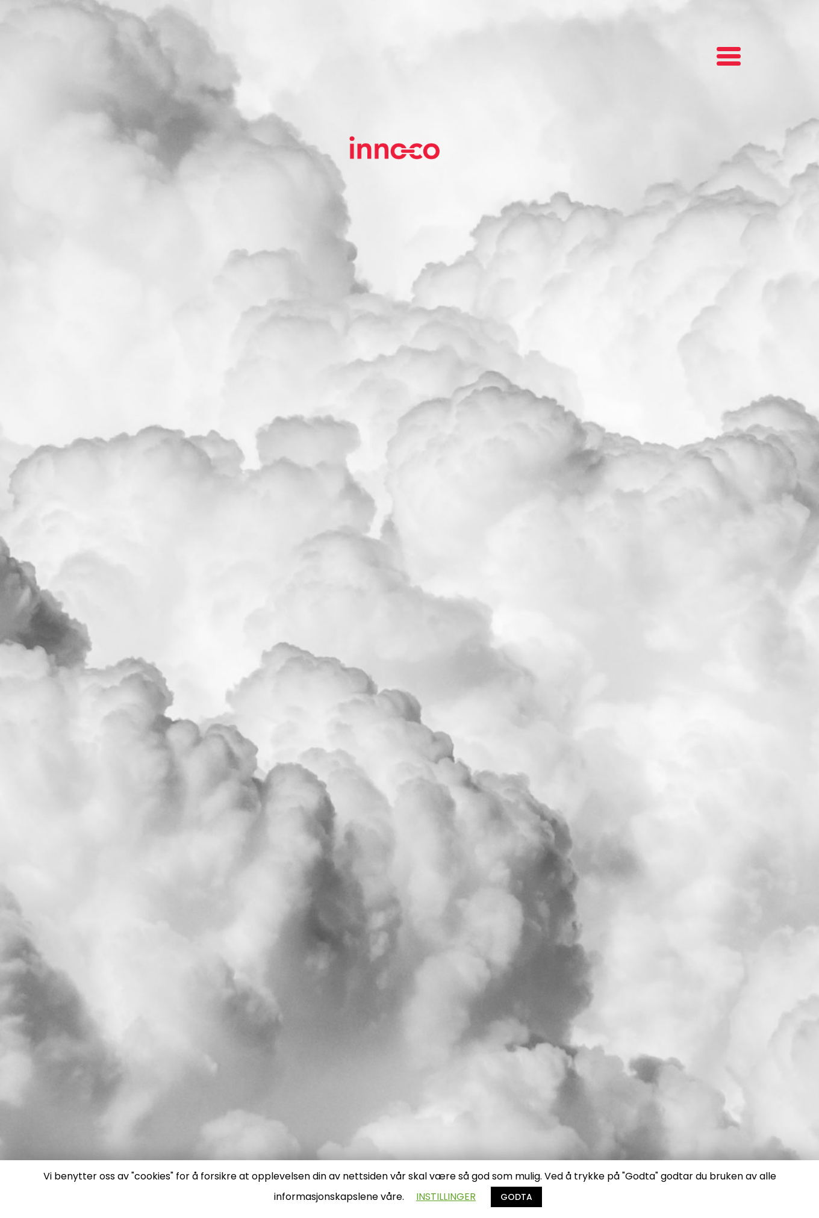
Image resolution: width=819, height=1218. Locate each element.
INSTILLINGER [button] (446, 1197)
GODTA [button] (516, 1197)
